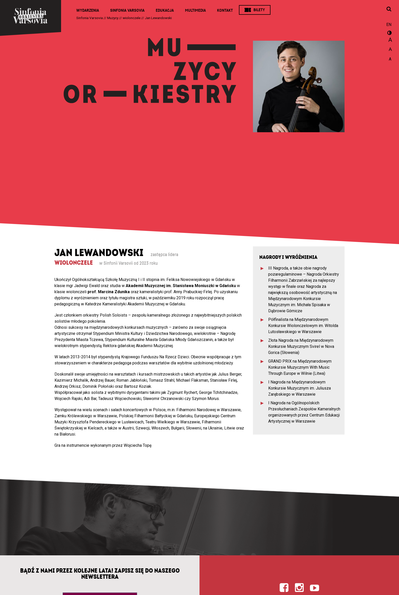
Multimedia (195, 10)
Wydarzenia (87, 10)
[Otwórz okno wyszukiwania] (389, 9)
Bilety (259, 10)
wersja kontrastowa (388, 33)
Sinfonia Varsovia (127, 10)
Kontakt (225, 10)
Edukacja (165, 10)
